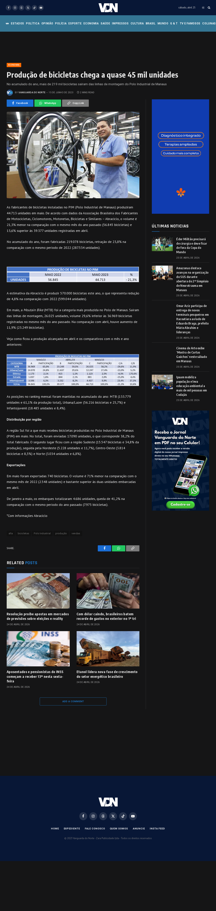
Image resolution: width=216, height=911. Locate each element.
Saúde (105, 23)
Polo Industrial (42, 533)
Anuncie (139, 828)
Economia (91, 23)
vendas (76, 533)
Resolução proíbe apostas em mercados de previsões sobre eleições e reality (38, 616)
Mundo (163, 23)
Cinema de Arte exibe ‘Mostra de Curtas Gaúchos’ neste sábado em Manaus (191, 354)
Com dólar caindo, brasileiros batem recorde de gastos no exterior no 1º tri (106, 616)
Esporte (75, 23)
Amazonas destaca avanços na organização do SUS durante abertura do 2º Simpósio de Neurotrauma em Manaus (192, 279)
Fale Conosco (95, 828)
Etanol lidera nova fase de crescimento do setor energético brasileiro (107, 673)
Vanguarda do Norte (32, 92)
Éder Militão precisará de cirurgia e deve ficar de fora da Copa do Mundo (191, 245)
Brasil (151, 23)
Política (33, 23)
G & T (174, 23)
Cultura (137, 23)
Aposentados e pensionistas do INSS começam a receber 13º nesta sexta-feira (35, 676)
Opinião (47, 23)
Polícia (60, 23)
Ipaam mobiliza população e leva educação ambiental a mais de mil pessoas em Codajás (191, 386)
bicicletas (23, 533)
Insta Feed (157, 828)
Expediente (72, 828)
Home (55, 828)
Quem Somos (119, 828)
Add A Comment (73, 701)
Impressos (120, 23)
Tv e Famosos (190, 23)
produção (61, 533)
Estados (17, 23)
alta (11, 533)
